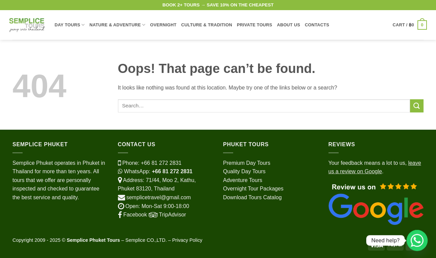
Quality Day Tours (244, 171)
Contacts (317, 24)
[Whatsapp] (417, 240)
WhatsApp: (155, 171)
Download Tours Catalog (252, 197)
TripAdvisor (166, 214)
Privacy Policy (187, 240)
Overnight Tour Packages (253, 188)
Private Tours (254, 24)
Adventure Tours (242, 180)
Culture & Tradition (206, 24)
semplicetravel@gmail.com (158, 197)
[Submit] (417, 105)
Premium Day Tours (246, 163)
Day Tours (70, 25)
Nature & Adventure (117, 25)
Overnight (163, 24)
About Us (288, 24)
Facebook (132, 214)
